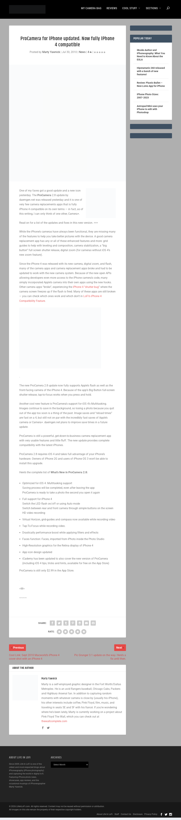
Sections (152, 10)
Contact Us (126, 816)
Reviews (112, 10)
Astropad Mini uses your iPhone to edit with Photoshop (150, 111)
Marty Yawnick (51, 54)
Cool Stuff (129, 10)
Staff (117, 816)
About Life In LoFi (105, 816)
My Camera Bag (91, 10)
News (82, 54)
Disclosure (137, 816)
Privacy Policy (150, 816)
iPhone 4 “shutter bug (86, 289)
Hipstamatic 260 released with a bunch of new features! (151, 73)
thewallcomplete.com (54, 723)
